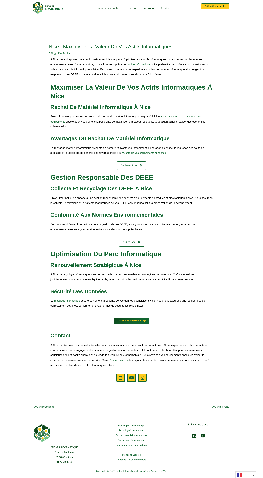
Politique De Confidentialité (131, 460)
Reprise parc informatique (131, 426)
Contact (166, 8)
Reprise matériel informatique (131, 445)
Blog (53, 53)
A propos (149, 8)
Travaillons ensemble (105, 8)
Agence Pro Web (159, 471)
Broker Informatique (139, 64)
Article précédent (43, 407)
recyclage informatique (67, 301)
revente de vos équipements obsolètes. (145, 152)
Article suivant (221, 407)
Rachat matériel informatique (131, 435)
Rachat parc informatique (131, 440)
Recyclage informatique (131, 431)
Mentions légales (131, 455)
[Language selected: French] (245, 474)
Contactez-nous (119, 360)
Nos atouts (131, 8)
